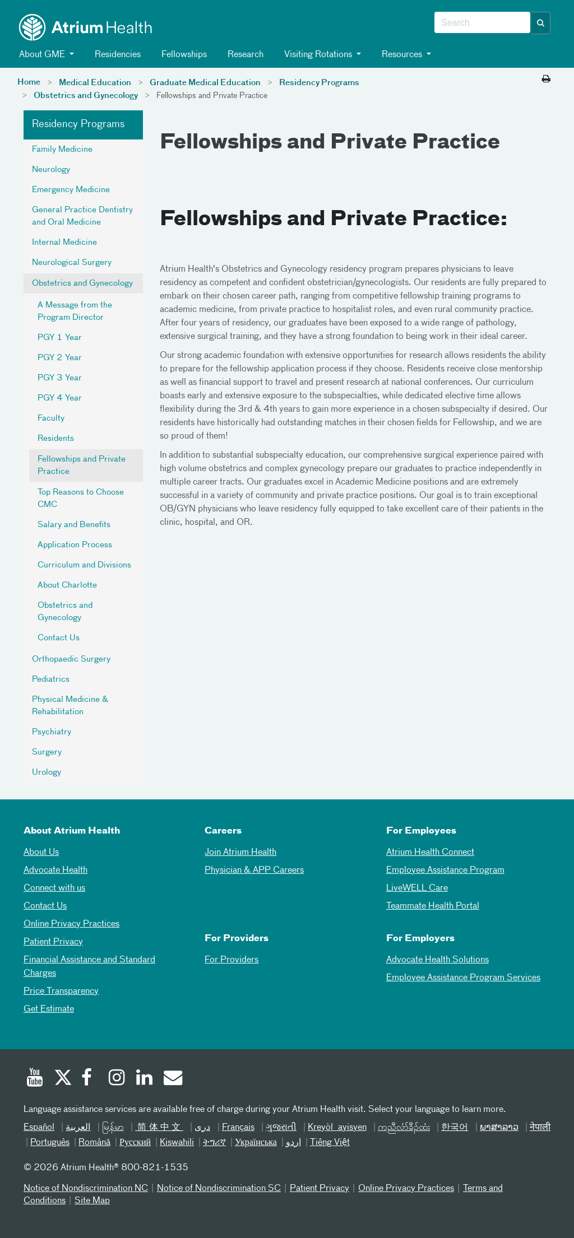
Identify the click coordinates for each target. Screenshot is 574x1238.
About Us (41, 852)
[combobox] (482, 23)
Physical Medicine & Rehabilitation (70, 706)
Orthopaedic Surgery (71, 659)
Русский (135, 1142)
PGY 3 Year (60, 378)
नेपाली (540, 1127)
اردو (293, 1142)
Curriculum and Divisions (84, 565)
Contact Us (59, 638)
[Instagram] (117, 1079)
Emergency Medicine (71, 190)
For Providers (231, 960)
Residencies (116, 54)
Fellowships (182, 54)
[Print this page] (546, 79)
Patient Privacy (53, 942)
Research (243, 54)
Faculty (51, 418)
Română (94, 1142)
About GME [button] (41, 54)
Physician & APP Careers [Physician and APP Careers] (254, 870)
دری (202, 1127)
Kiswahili (177, 1142)
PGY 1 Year (60, 338)
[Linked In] (144, 1079)
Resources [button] (401, 54)
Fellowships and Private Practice (82, 465)
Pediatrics (51, 679)
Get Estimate (49, 1009)
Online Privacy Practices (71, 924)
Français (238, 1127)
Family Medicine (62, 149)
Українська (256, 1142)
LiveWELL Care (417, 888)
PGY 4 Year (60, 398)
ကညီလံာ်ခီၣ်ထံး (404, 1127)
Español (39, 1127)
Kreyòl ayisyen (337, 1127)
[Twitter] (62, 1079)
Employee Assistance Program (445, 870)
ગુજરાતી (281, 1127)
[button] (540, 23)
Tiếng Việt (330, 1142)
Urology (46, 772)
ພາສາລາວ (499, 1127)
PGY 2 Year (60, 358)
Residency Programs (319, 83)
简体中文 (159, 1127)
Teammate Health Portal (432, 906)
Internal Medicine (64, 242)
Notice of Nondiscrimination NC (86, 1188)
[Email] (172, 1079)
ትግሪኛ (214, 1142)
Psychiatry (51, 732)
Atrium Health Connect (430, 852)
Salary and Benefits (74, 525)
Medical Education (95, 83)
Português (50, 1142)
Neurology (51, 170)
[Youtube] (35, 1079)
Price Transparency (61, 991)
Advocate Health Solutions (437, 960)
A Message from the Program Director (75, 311)
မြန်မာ (113, 1127)
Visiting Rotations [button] (317, 54)
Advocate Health (55, 870)
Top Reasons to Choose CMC (81, 498)
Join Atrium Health (240, 852)
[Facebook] (89, 1079)
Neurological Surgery (72, 263)
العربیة (78, 1127)
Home (28, 82)
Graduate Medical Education (205, 83)
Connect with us (54, 888)
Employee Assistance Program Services (463, 978)
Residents (56, 439)
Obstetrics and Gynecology (86, 96)
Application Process (75, 545)
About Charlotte (67, 585)
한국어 (454, 1127)
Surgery (47, 752)
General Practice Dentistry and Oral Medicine (82, 216)
